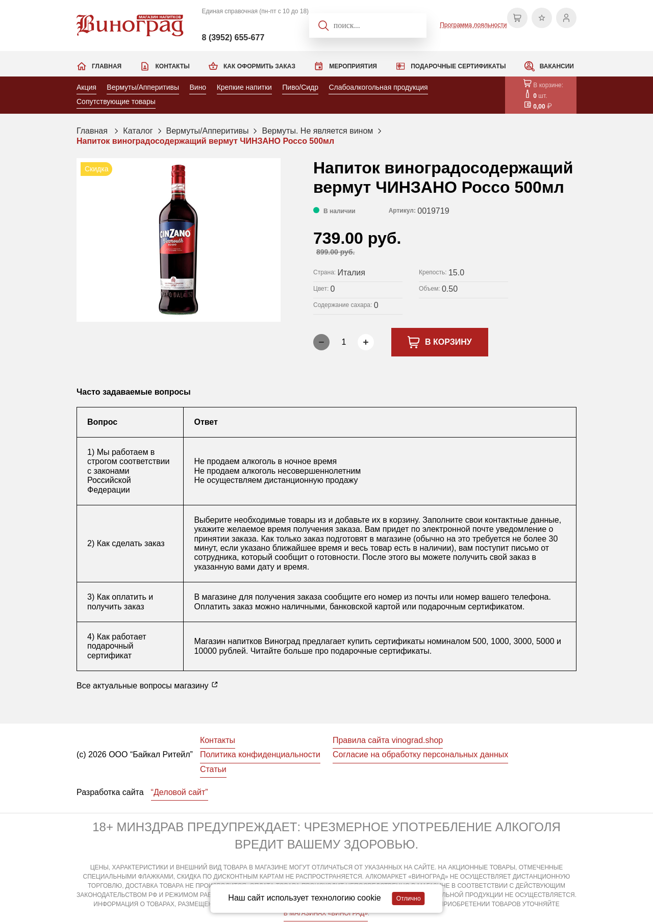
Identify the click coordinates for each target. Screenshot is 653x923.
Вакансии (557, 66)
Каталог (138, 130)
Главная (106, 66)
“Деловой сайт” (179, 792)
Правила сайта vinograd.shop (388, 740)
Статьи (213, 769)
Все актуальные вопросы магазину (147, 685)
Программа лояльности (473, 25)
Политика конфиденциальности (260, 754)
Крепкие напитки (244, 87)
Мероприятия (353, 66)
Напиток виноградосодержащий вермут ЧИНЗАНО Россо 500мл (205, 141)
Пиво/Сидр (300, 87)
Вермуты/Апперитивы (143, 87)
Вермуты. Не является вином (317, 130)
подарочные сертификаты (380, 651)
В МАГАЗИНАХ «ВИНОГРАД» (326, 913)
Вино (197, 87)
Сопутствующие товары (116, 101)
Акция (86, 87)
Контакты (172, 66)
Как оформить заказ (259, 66)
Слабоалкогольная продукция (378, 87)
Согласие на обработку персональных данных (420, 754)
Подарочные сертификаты (458, 66)
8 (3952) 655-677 (233, 37)
